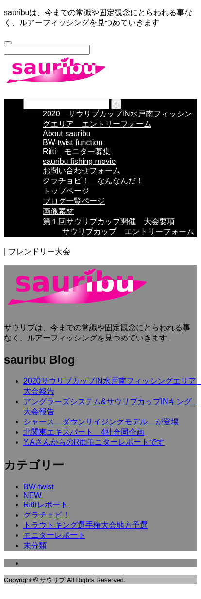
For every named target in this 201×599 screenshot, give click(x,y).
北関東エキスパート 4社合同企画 (83, 439)
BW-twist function (72, 149)
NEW (32, 502)
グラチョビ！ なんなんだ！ (93, 187)
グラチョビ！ (46, 522)
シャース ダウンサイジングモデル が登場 (101, 428)
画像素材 (58, 218)
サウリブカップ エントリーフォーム (128, 238)
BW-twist (38, 493)
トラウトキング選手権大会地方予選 (85, 532)
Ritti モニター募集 (77, 158)
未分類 (35, 552)
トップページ (66, 198)
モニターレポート (54, 542)
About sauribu (67, 140)
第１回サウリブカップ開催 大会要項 (109, 228)
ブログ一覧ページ (74, 208)
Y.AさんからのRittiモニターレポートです (94, 449)
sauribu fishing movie (79, 168)
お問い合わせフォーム (81, 177)
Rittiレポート (45, 511)
